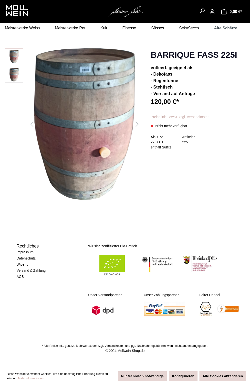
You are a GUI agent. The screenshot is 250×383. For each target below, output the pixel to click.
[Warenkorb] (231, 12)
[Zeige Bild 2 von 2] (88, 196)
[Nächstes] (137, 124)
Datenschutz (26, 258)
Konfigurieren (183, 376)
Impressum (25, 252)
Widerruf (23, 264)
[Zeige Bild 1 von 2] (81, 196)
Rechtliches (28, 246)
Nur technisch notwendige (142, 376)
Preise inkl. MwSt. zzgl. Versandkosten (180, 117)
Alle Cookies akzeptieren (223, 376)
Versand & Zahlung (31, 270)
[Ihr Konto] (212, 12)
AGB (20, 277)
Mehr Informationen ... (32, 378)
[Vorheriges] (31, 124)
